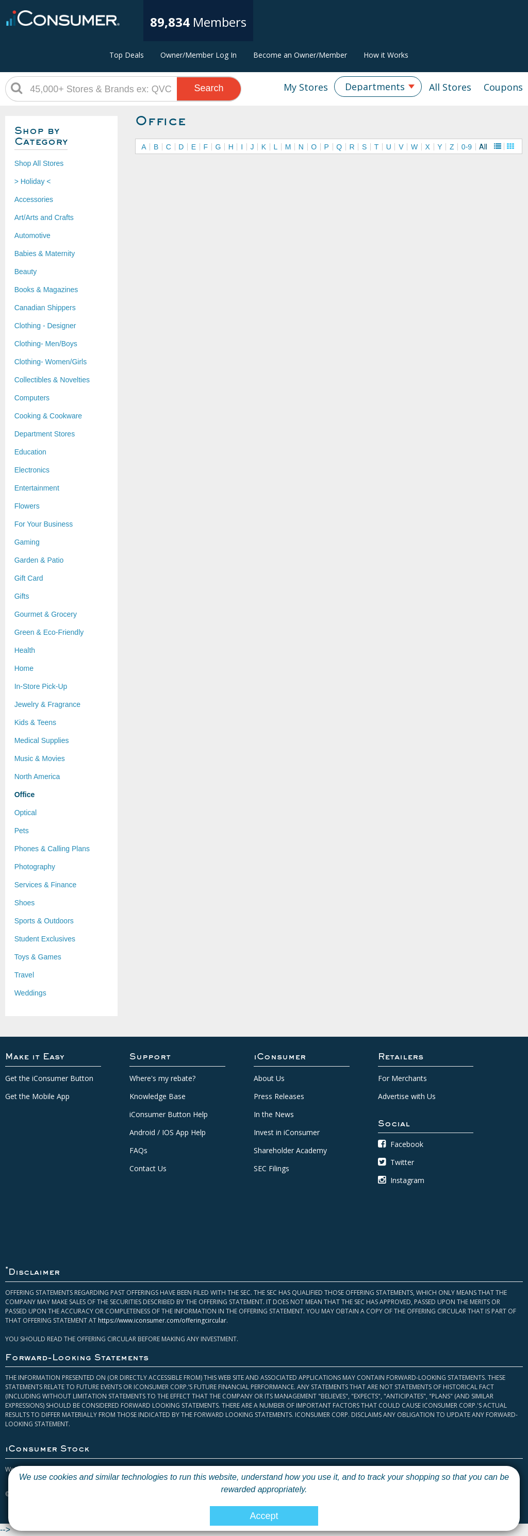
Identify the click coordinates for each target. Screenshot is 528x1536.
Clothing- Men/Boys (45, 344)
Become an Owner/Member (300, 55)
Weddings (30, 993)
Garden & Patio (39, 560)
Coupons (503, 87)
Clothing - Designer (45, 326)
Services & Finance (45, 885)
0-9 (466, 147)
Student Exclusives (44, 939)
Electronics (32, 470)
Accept (264, 1516)
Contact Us (148, 1168)
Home (24, 668)
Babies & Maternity (44, 253)
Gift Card (28, 578)
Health (24, 650)
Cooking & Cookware (48, 416)
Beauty (25, 271)
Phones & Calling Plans (52, 849)
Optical (25, 812)
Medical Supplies (41, 740)
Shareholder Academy (290, 1150)
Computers (32, 398)
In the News (274, 1114)
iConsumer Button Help (168, 1114)
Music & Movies (39, 758)
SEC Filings (271, 1168)
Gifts (21, 596)
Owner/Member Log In (198, 55)
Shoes (24, 903)
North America (37, 776)
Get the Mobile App (37, 1096)
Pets (21, 830)
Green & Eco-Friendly (49, 632)
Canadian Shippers (45, 307)
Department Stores (44, 434)
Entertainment (36, 488)
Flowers (27, 506)
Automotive (32, 235)
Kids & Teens (35, 722)
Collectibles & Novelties (52, 380)
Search (209, 88)
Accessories (33, 199)
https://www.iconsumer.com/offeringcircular (162, 1320)
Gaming (27, 542)
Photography (34, 867)
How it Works (386, 55)
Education (30, 452)
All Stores (450, 87)
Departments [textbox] (375, 86)
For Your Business (43, 524)
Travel (24, 975)
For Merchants (402, 1078)
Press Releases (279, 1096)
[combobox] (378, 86)
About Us (269, 1078)
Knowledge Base (157, 1096)
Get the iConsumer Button (49, 1078)
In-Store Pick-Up (41, 686)
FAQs (138, 1150)
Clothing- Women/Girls (50, 362)
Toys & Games (37, 957)
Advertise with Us (407, 1096)
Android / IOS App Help (167, 1132)
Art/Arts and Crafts (44, 217)
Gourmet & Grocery (45, 614)
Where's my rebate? (162, 1078)
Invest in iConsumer (287, 1132)
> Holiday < (32, 181)
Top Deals (126, 55)
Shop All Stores (39, 163)
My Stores (306, 87)
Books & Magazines (46, 289)
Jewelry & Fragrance (47, 704)
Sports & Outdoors (44, 921)
